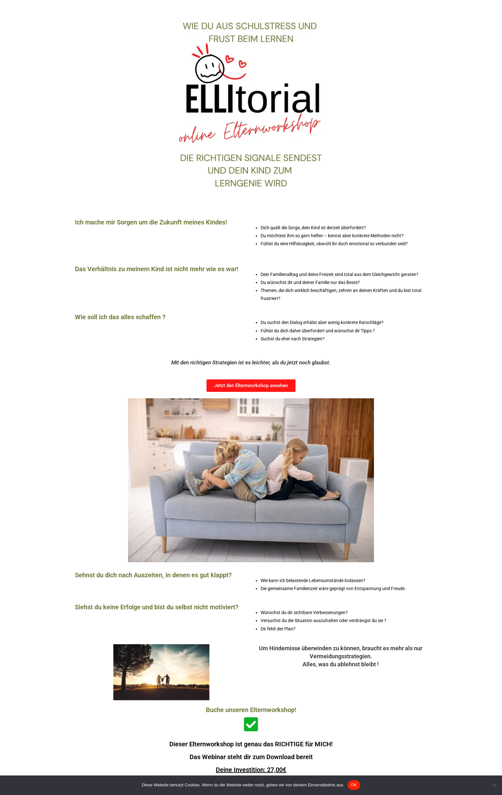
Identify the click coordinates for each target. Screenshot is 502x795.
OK (354, 785)
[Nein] (494, 785)
